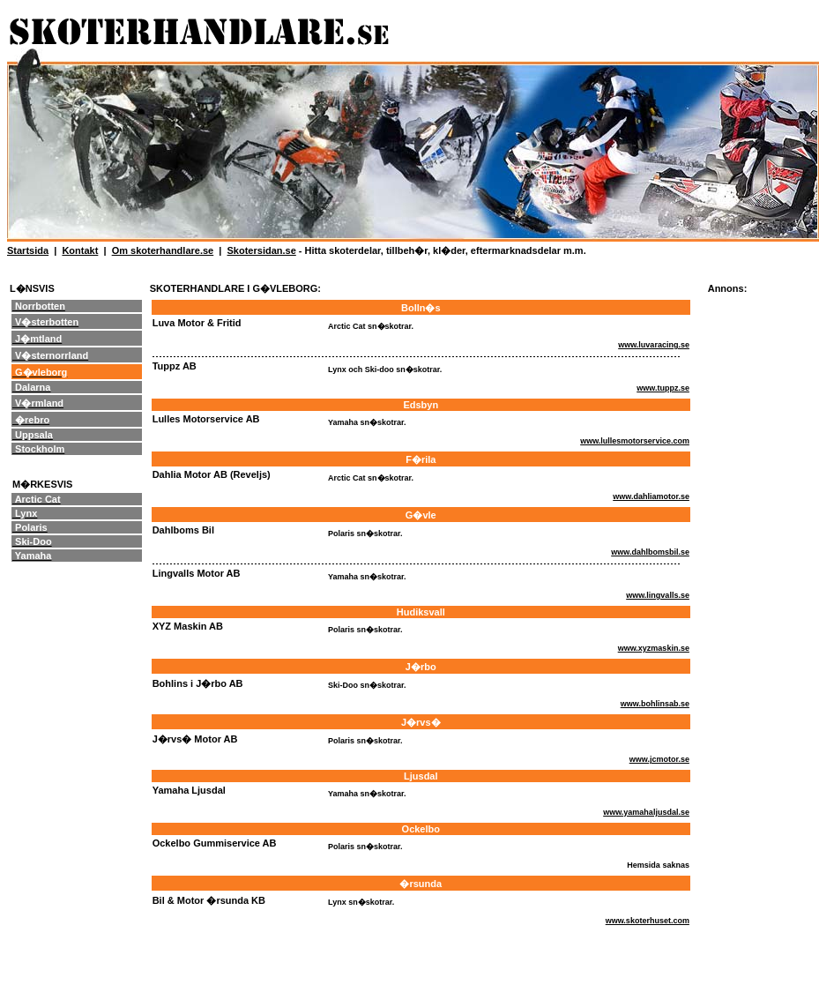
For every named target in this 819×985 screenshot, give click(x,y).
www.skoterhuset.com (647, 920)
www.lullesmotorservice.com (634, 441)
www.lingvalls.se (657, 595)
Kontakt (80, 250)
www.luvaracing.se (653, 344)
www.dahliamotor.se (651, 496)
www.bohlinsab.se (655, 703)
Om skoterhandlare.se (163, 250)
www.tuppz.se (663, 388)
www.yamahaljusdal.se (646, 812)
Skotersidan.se (261, 250)
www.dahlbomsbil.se (650, 552)
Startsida (27, 250)
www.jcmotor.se (659, 759)
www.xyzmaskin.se (653, 648)
